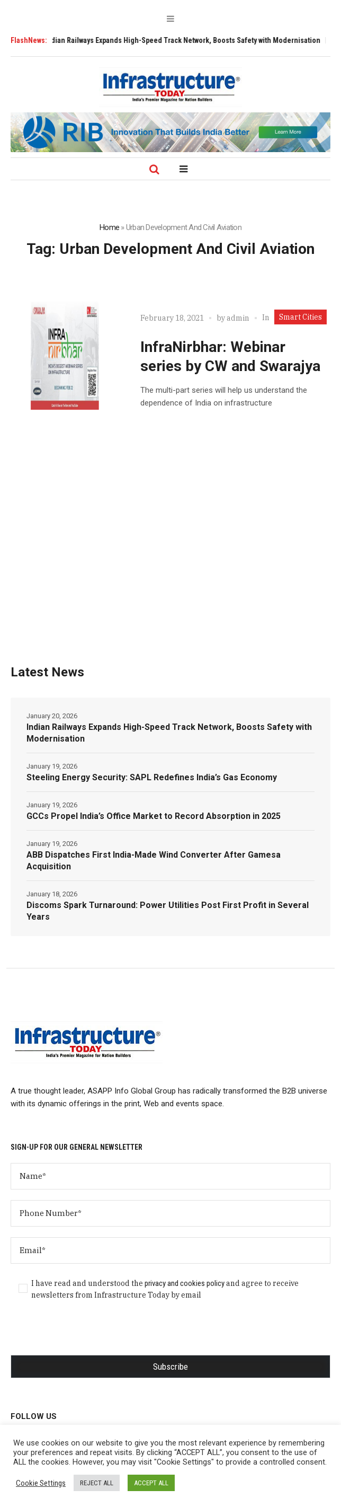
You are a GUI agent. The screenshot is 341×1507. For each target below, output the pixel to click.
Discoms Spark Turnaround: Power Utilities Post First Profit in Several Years (167, 911)
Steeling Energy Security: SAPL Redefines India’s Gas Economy (151, 777)
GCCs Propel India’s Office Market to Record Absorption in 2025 (153, 816)
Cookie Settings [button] (41, 1483)
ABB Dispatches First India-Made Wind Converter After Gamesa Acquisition (153, 860)
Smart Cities (300, 317)
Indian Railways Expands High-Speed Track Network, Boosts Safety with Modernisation (189, 40)
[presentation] (91, 1334)
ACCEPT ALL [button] (151, 1483)
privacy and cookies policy (185, 1283)
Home (109, 227)
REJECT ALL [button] (96, 1483)
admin (238, 318)
